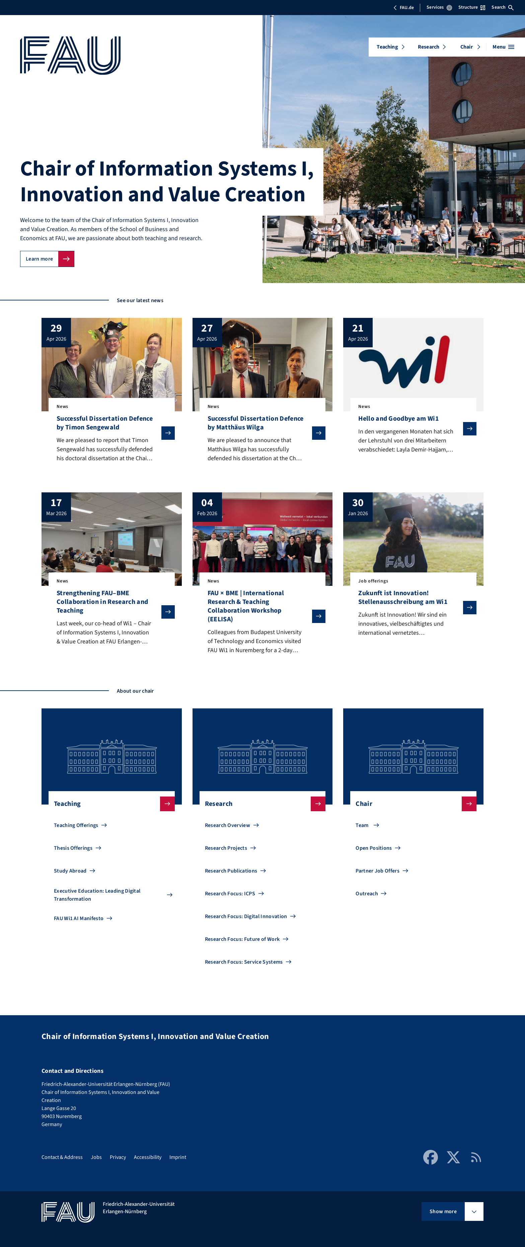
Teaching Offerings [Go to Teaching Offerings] (76, 825)
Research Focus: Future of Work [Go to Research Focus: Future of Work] (242, 939)
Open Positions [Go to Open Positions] (374, 848)
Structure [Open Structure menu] (471, 7)
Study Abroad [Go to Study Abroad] (70, 871)
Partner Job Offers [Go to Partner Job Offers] (377, 871)
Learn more (39, 259)
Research (428, 47)
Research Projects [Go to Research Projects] (226, 848)
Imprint (177, 1157)
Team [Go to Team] (362, 825)
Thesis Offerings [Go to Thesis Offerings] (73, 848)
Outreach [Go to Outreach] (367, 893)
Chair (466, 47)
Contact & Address (62, 1157)
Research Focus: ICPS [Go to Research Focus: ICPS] (230, 893)
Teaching (387, 47)
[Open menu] (503, 47)
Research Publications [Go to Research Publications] (231, 871)
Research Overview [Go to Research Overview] (227, 825)
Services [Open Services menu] (439, 7)
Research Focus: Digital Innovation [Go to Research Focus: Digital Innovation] (246, 916)
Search (503, 7)
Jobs (96, 1157)
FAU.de (403, 7)
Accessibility (147, 1157)
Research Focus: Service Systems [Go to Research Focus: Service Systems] (244, 962)
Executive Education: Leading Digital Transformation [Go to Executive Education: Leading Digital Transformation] (97, 895)
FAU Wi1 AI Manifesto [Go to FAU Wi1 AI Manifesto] (78, 918)
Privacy (118, 1157)
